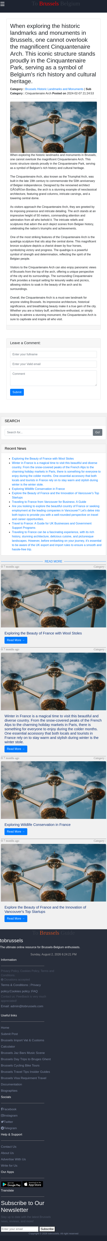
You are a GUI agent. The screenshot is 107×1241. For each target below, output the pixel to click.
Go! (97, 432)
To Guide (53, 932)
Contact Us (8, 1146)
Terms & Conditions (15, 985)
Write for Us (9, 1165)
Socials (6, 1097)
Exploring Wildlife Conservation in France (38, 488)
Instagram (9, 1115)
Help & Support (11, 1134)
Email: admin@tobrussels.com (22, 1006)
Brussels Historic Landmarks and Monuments (54, 89)
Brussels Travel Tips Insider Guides (25, 1072)
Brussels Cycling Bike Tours (20, 1065)
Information (9, 960)
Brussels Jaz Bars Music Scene (23, 1053)
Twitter (7, 1122)
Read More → (16, 640)
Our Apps (7, 1172)
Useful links (9, 1015)
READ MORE (53, 561)
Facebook (8, 1109)
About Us (7, 1153)
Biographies (9, 1090)
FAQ (34, 991)
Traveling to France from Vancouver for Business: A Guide (49, 501)
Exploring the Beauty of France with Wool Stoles (43, 458)
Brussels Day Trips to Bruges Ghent (26, 1059)
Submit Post (9, 1034)
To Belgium (56, 3)
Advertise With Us (13, 1159)
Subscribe (47, 1229)
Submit (17, 392)
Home (5, 1027)
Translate (7, 1190)
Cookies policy (20, 991)
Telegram (9, 1128)
